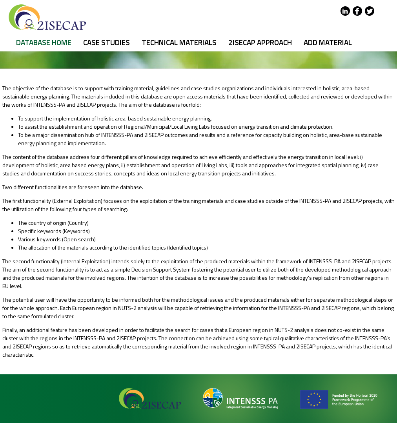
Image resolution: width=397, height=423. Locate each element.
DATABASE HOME (43, 42)
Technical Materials (179, 42)
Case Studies (106, 42)
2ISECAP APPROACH (260, 42)
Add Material (328, 42)
